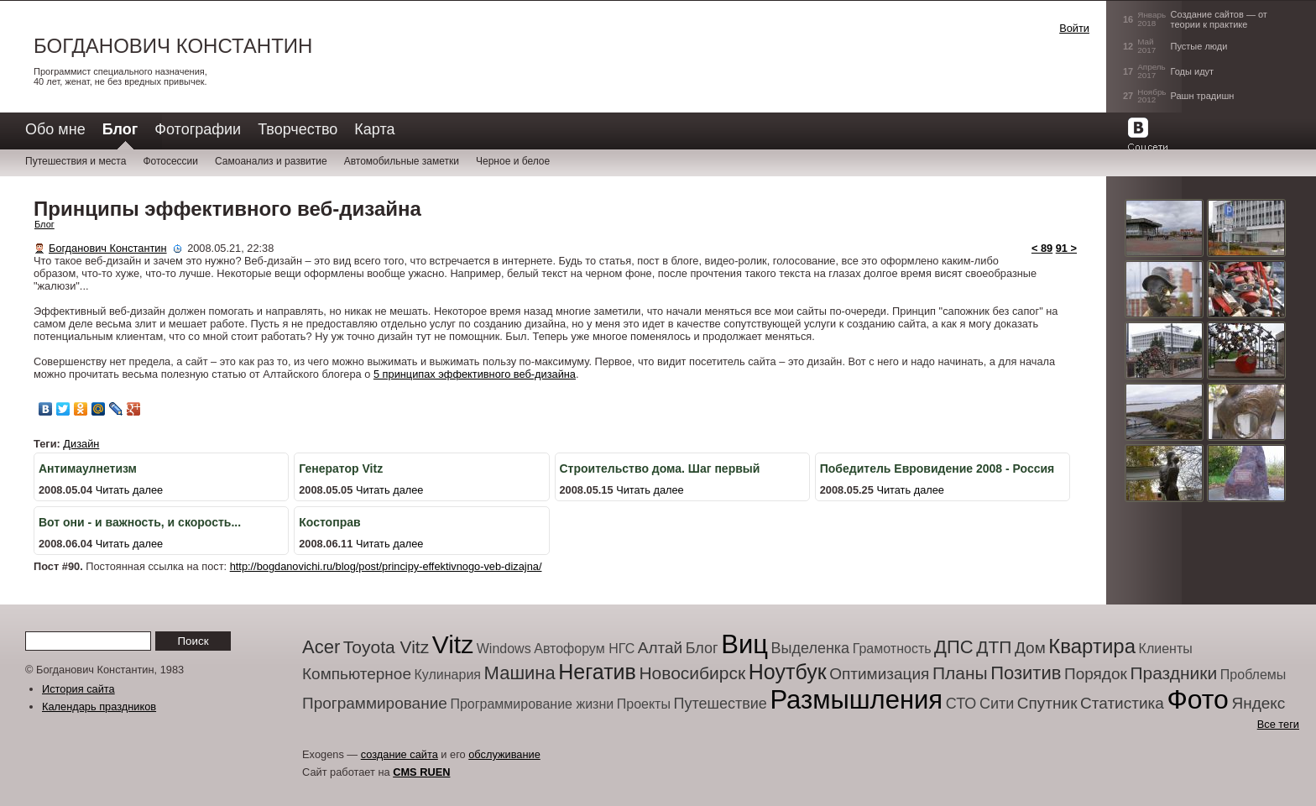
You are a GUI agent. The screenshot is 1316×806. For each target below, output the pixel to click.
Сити (996, 703)
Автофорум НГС (584, 648)
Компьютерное (356, 674)
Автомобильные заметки (401, 161)
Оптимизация (879, 674)
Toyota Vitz (386, 647)
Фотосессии (170, 161)
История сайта (78, 689)
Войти (1074, 28)
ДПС (954, 646)
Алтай (660, 648)
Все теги (1278, 724)
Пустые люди (1199, 46)
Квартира (1092, 646)
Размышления (856, 699)
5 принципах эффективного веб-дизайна (474, 374)
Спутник (1047, 703)
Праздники (1173, 673)
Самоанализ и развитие (271, 161)
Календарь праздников (99, 706)
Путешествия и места (75, 161)
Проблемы (1253, 674)
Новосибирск (692, 673)
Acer (321, 646)
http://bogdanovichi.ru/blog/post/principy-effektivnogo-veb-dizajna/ (386, 566)
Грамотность (892, 648)
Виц (744, 644)
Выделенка (810, 648)
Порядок (1095, 674)
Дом (1030, 648)
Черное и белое (513, 161)
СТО (961, 703)
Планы (960, 673)
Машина (520, 672)
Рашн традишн (1203, 96)
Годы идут (1192, 71)
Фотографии (197, 129)
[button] (990, 45)
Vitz (452, 644)
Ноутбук (788, 671)
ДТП (993, 647)
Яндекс (1258, 703)
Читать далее (130, 490)
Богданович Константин (173, 45)
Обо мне (55, 129)
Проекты (644, 704)
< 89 (1041, 248)
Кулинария (448, 674)
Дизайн (81, 443)
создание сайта (399, 754)
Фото (1198, 699)
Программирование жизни (532, 704)
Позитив (1025, 672)
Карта (374, 129)
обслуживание (504, 754)
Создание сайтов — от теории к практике (1219, 19)
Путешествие (720, 703)
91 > (1066, 248)
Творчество (297, 129)
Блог (44, 224)
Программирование (374, 703)
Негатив (597, 671)
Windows (504, 648)
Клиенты (1166, 648)
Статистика (1122, 703)
